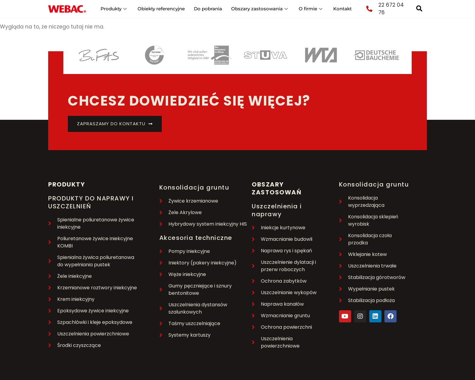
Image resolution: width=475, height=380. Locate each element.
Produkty (114, 9)
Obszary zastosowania (259, 9)
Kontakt (342, 9)
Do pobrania (208, 9)
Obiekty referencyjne (161, 9)
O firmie (310, 9)
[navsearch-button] (419, 9)
